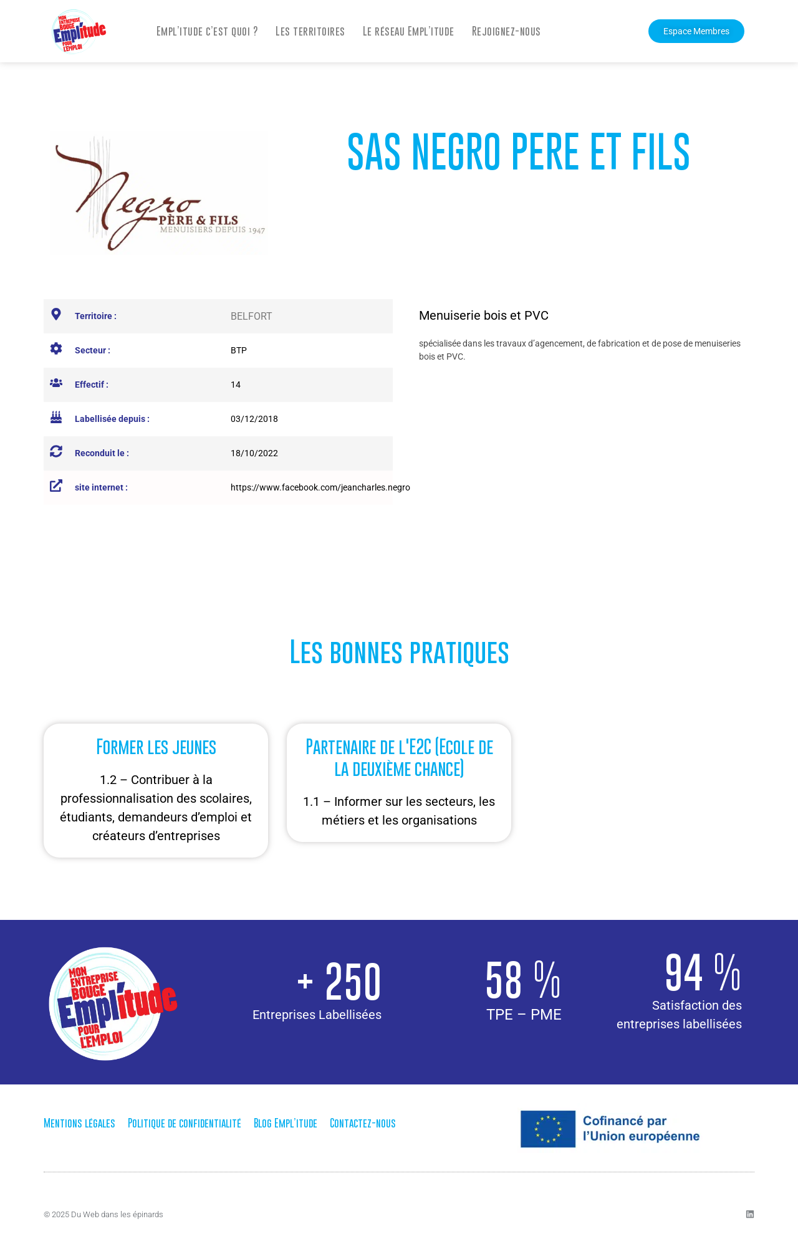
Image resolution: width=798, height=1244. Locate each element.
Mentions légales (79, 1123)
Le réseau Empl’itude (408, 31)
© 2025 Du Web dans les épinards (103, 1214)
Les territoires (310, 31)
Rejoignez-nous (506, 31)
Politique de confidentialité (184, 1123)
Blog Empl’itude (285, 1123)
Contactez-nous (363, 1123)
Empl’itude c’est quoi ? (207, 31)
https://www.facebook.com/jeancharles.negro (320, 487)
